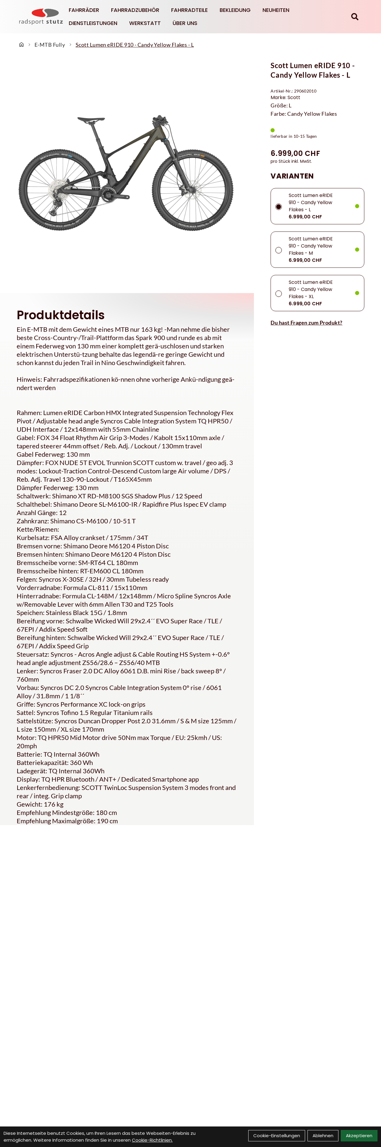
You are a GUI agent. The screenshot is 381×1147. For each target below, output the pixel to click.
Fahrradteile (189, 10)
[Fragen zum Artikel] (317, 322)
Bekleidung (235, 10)
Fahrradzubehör (135, 10)
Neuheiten (276, 10)
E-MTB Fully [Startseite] (50, 44)
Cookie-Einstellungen (276, 1135)
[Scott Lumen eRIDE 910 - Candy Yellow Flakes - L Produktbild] (127, 173)
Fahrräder (84, 10)
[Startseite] (21, 44)
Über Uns (185, 23)
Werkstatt (145, 23)
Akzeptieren (359, 1135)
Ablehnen (323, 1135)
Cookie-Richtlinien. (152, 1140)
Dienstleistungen (93, 23)
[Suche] (355, 17)
